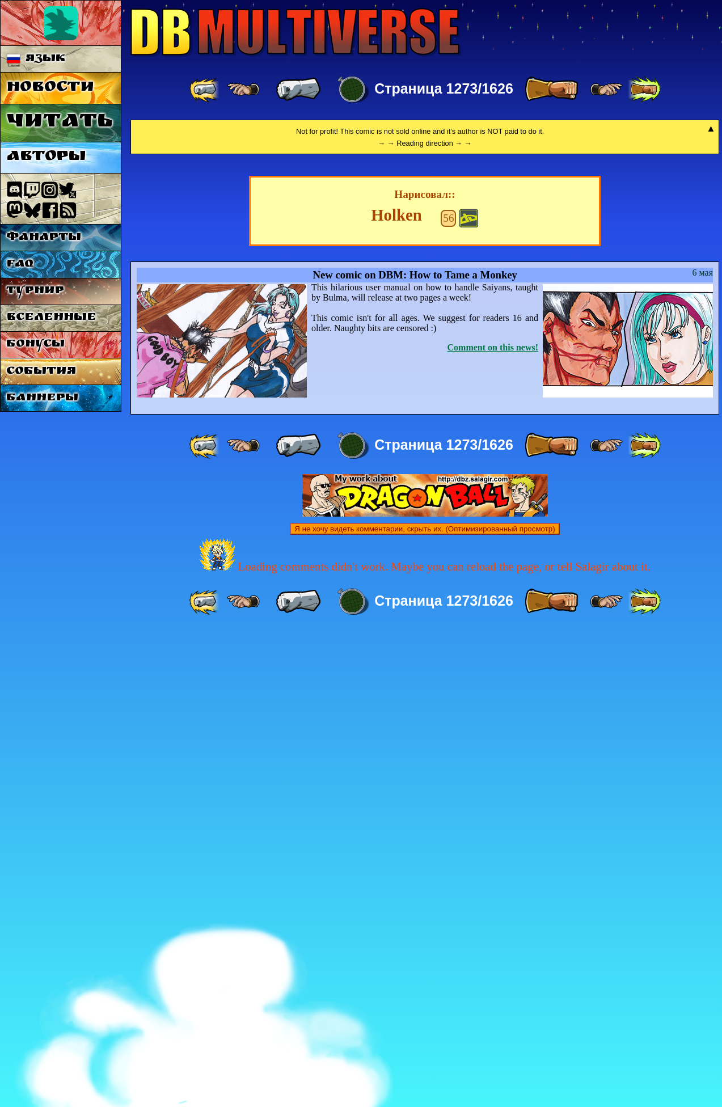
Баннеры (42, 398)
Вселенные (51, 318)
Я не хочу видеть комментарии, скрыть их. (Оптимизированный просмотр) (424, 1003)
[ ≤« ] (243, 89)
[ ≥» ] (606, 89)
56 (448, 692)
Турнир (35, 291)
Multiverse (295, 32)
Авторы (46, 157)
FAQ (19, 264)
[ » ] (551, 89)
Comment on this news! (492, 821)
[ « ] (298, 89)
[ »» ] (644, 89)
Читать (59, 122)
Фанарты (43, 238)
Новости (50, 88)
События (41, 371)
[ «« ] (205, 89)
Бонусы (35, 344)
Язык (36, 59)
